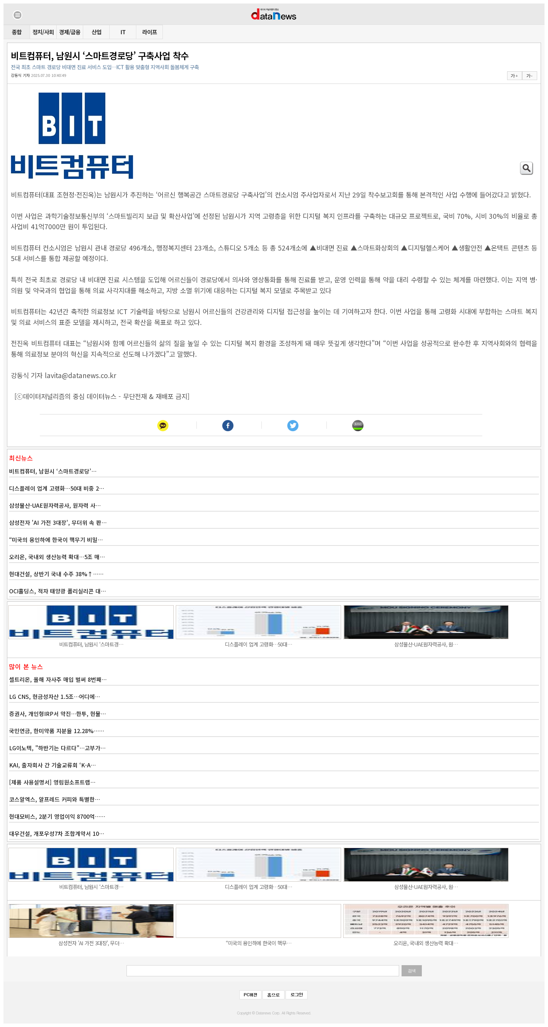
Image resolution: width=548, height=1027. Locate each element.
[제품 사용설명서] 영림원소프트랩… (52, 782)
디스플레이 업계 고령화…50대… (258, 644)
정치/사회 (43, 32)
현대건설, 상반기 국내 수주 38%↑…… (56, 574)
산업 (96, 32)
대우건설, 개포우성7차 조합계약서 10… (56, 833)
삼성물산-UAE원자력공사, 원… (426, 644)
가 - (529, 75)
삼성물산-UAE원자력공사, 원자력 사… (55, 505)
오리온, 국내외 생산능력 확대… (426, 943)
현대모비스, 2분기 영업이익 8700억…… (57, 816)
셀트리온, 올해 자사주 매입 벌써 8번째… (58, 679)
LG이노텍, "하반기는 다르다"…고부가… (57, 748)
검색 (412, 970)
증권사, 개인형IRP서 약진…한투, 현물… (57, 713)
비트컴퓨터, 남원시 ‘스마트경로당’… (52, 471)
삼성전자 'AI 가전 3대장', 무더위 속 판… (58, 522)
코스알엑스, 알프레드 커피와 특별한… (54, 799)
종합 (17, 32)
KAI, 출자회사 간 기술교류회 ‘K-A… (52, 765)
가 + (514, 75)
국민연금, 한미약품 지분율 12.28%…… (56, 730)
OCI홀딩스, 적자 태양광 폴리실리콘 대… (57, 591)
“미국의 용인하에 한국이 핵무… (258, 943)
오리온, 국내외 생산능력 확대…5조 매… (57, 556)
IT (123, 32)
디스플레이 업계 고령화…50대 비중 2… (56, 488)
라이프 (149, 32)
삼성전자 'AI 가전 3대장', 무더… (91, 943)
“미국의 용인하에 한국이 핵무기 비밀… (56, 539)
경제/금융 (69, 32)
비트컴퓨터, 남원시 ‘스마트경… (91, 644)
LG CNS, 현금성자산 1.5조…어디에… (54, 696)
